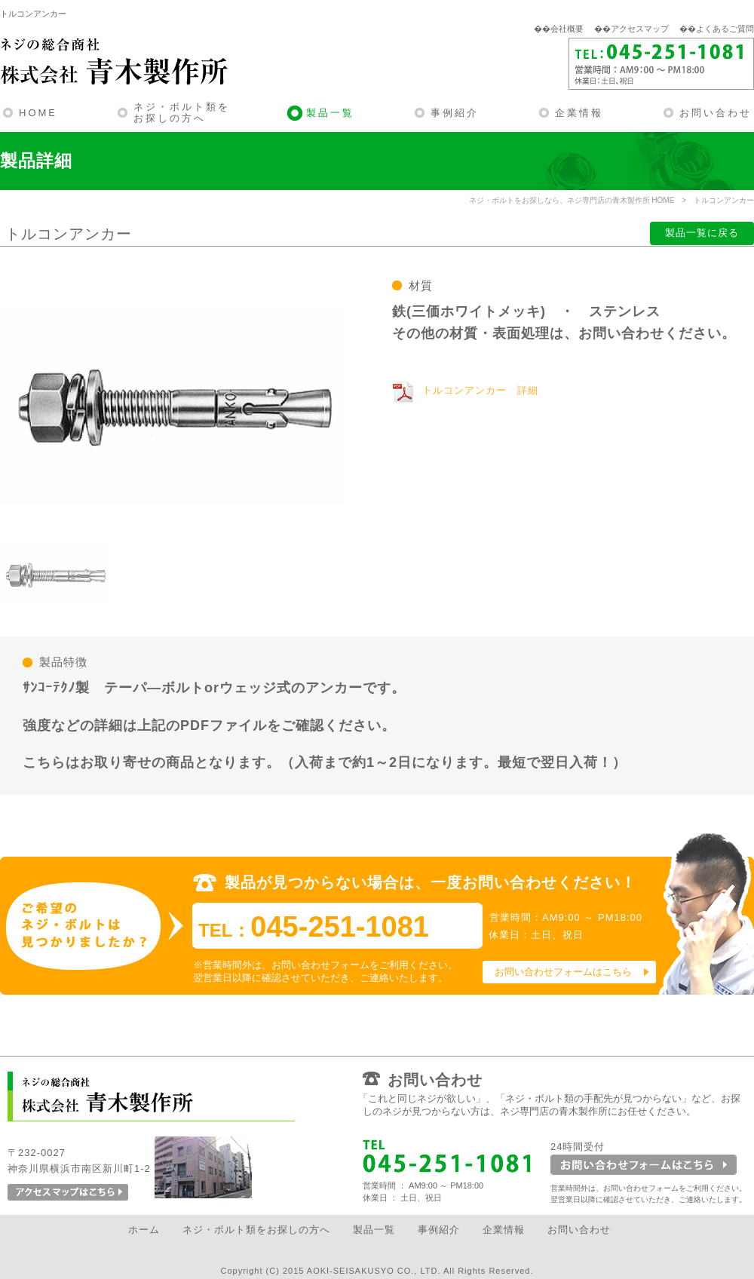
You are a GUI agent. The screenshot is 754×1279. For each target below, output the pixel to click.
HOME (38, 112)
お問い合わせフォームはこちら (563, 971)
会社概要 (567, 28)
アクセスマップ (640, 28)
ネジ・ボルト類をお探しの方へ (181, 112)
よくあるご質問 (725, 28)
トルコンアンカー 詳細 (480, 390)
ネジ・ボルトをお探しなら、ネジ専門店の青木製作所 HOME (572, 200)
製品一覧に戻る (702, 232)
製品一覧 (330, 112)
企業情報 (579, 112)
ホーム (144, 1229)
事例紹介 (455, 112)
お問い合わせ (715, 112)
